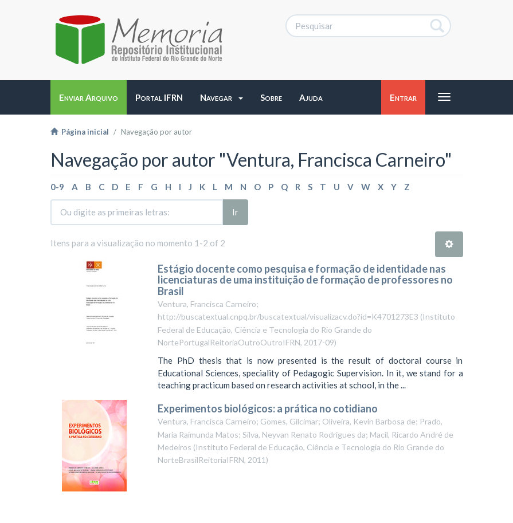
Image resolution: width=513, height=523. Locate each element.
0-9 (57, 187)
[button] (221, 97)
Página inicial (79, 131)
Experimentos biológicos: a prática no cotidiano (268, 408)
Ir (235, 212)
